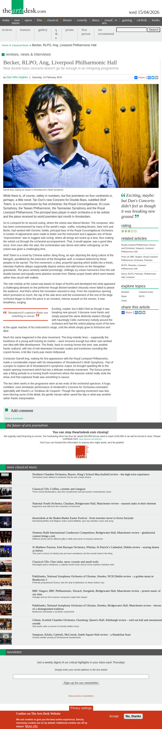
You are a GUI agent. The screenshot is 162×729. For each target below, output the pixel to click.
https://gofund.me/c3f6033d (90, 439)
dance (96, 20)
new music (16, 21)
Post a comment (14, 418)
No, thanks (133, 716)
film (39, 20)
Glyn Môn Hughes (17, 77)
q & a (56, 34)
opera (28, 20)
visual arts (107, 21)
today (6, 20)
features (25, 30)
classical (52, 20)
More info (31, 726)
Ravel (124, 296)
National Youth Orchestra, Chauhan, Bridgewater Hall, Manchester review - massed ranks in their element (94, 503)
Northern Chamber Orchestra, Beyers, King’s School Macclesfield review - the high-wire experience (91, 474)
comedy (82, 20)
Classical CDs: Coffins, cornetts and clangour (59, 488)
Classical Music (20, 45)
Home (5, 45)
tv (116, 20)
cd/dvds (142, 20)
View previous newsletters (81, 696)
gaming (127, 20)
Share (139, 77)
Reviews (125, 292)
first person (86, 32)
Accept (114, 716)
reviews (7, 30)
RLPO (141, 296)
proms (70, 30)
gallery (42, 30)
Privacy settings (81, 708)
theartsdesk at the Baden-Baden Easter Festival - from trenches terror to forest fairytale (82, 518)
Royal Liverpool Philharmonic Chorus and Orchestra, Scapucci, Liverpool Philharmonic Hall (138, 248)
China (124, 301)
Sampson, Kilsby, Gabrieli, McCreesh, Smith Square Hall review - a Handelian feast (81, 634)
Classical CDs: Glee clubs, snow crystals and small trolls (65, 561)
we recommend (106, 32)
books (156, 20)
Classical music (146, 292)
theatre (67, 20)
